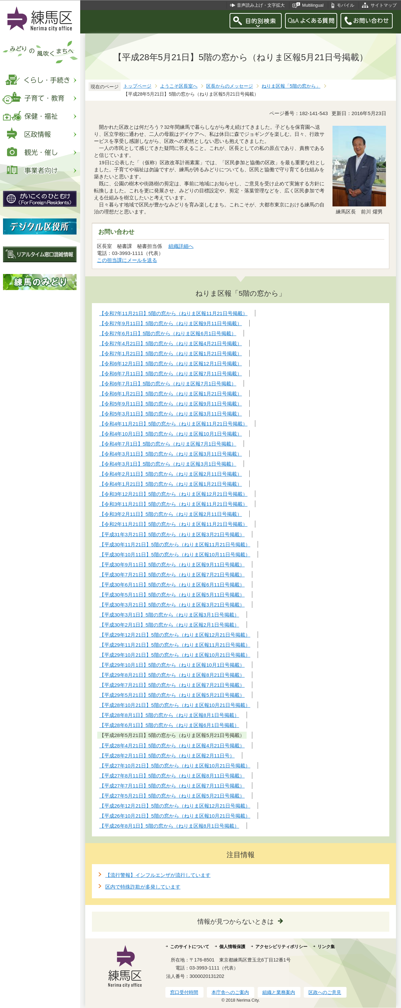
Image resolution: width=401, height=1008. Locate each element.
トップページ (137, 86)
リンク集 (326, 946)
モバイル (345, 5)
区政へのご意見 (324, 992)
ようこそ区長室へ (178, 86)
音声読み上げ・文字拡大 (261, 5)
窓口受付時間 (184, 992)
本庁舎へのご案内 (230, 992)
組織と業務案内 (278, 992)
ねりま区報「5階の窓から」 (291, 86)
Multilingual (312, 5)
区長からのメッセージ (229, 86)
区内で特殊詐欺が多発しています (142, 887)
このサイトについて (189, 946)
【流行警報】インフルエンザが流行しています (158, 875)
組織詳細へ (180, 246)
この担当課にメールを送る (127, 260)
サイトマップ (384, 5)
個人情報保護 (232, 946)
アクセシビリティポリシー (281, 946)
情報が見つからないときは (235, 921)
